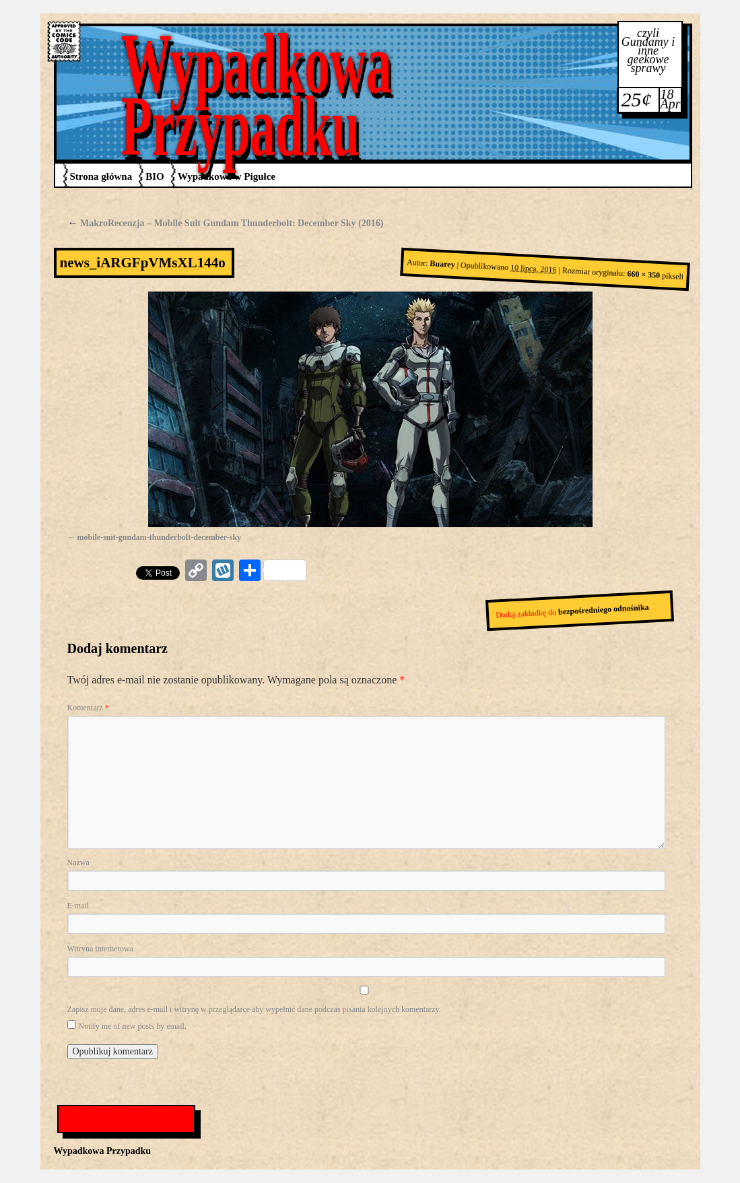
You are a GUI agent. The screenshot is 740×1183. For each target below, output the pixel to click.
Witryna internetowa (100, 948)
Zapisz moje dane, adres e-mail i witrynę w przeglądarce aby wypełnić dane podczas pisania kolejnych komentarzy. (254, 1009)
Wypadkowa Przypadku (256, 94)
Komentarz (88, 707)
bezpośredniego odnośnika (603, 610)
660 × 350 (644, 275)
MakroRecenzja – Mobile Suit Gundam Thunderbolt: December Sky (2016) (225, 223)
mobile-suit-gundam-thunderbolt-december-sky (159, 537)
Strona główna (101, 176)
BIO (154, 176)
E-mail (78, 905)
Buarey (442, 264)
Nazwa (78, 862)
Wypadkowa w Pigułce (226, 176)
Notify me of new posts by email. (133, 1026)
